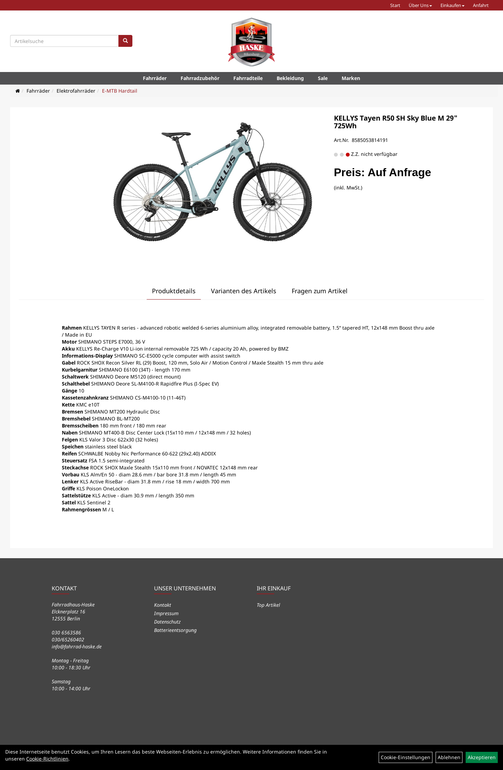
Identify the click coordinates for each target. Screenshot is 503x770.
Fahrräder (155, 78)
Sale (323, 78)
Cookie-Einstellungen (405, 757)
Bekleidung (290, 78)
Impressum (166, 613)
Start (395, 5)
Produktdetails (174, 291)
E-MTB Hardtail (119, 90)
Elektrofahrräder (76, 90)
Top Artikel (268, 605)
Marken (351, 78)
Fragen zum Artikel (320, 291)
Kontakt (162, 605)
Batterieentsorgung (175, 630)
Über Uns (420, 5)
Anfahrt (481, 5)
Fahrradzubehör (200, 78)
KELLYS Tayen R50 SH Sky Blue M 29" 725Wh (396, 121)
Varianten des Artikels (243, 291)
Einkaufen (452, 5)
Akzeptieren (482, 757)
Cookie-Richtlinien (47, 758)
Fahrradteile (248, 78)
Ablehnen (449, 757)
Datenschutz (167, 621)
